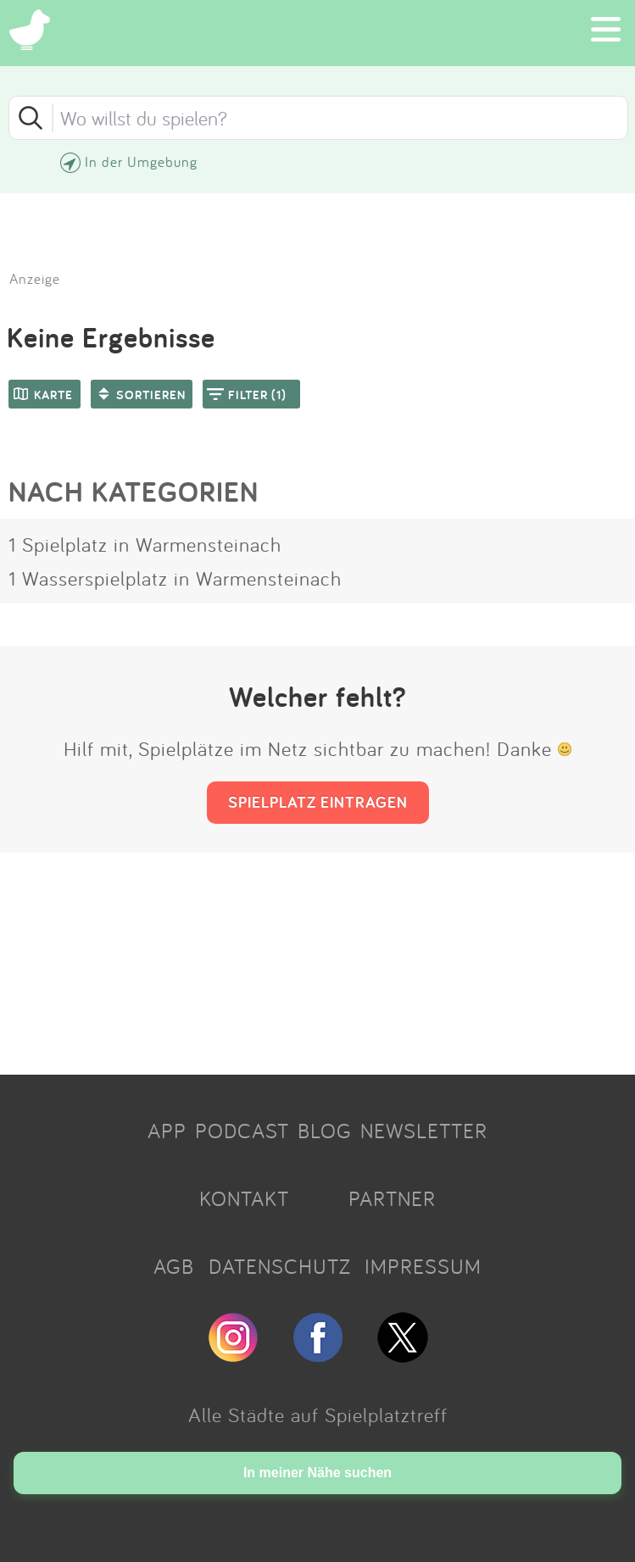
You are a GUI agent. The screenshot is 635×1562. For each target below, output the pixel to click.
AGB (173, 1266)
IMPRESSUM (423, 1266)
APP (167, 1130)
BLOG (325, 1130)
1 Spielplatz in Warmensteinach (144, 544)
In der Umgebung (141, 161)
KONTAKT (244, 1198)
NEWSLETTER (423, 1130)
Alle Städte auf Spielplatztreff (318, 1414)
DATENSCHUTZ (280, 1266)
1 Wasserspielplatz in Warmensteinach (175, 578)
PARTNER (392, 1198)
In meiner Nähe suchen (317, 1472)
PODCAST (242, 1130)
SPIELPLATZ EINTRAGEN (318, 802)
